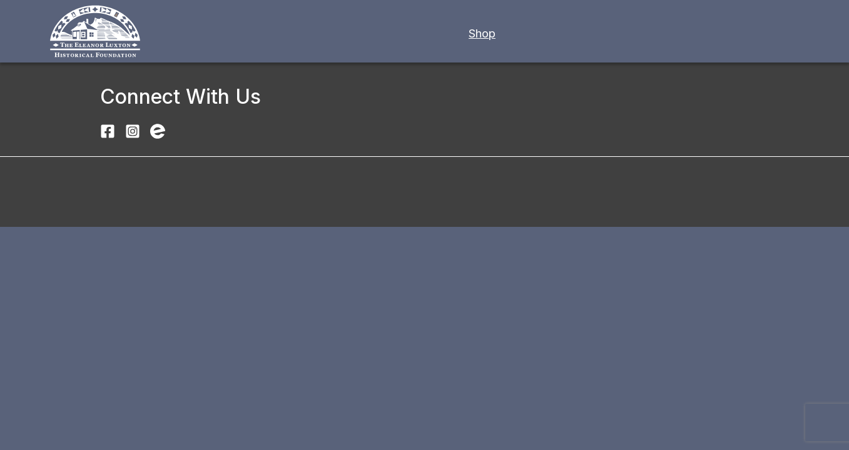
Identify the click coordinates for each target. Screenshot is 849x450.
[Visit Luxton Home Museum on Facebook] (107, 130)
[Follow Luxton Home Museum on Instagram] (132, 130)
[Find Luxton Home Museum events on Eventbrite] (157, 130)
